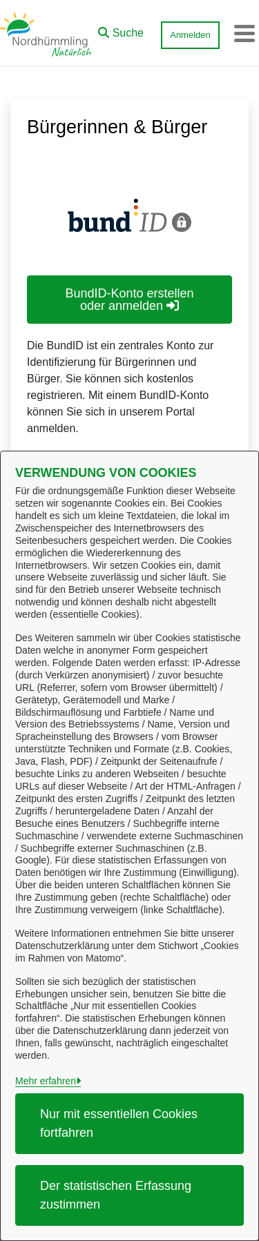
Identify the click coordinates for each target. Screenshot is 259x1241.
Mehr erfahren (45, 1080)
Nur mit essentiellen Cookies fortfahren (119, 1123)
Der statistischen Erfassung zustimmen (115, 1195)
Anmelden (190, 35)
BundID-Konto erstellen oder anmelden (129, 299)
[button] (121, 29)
